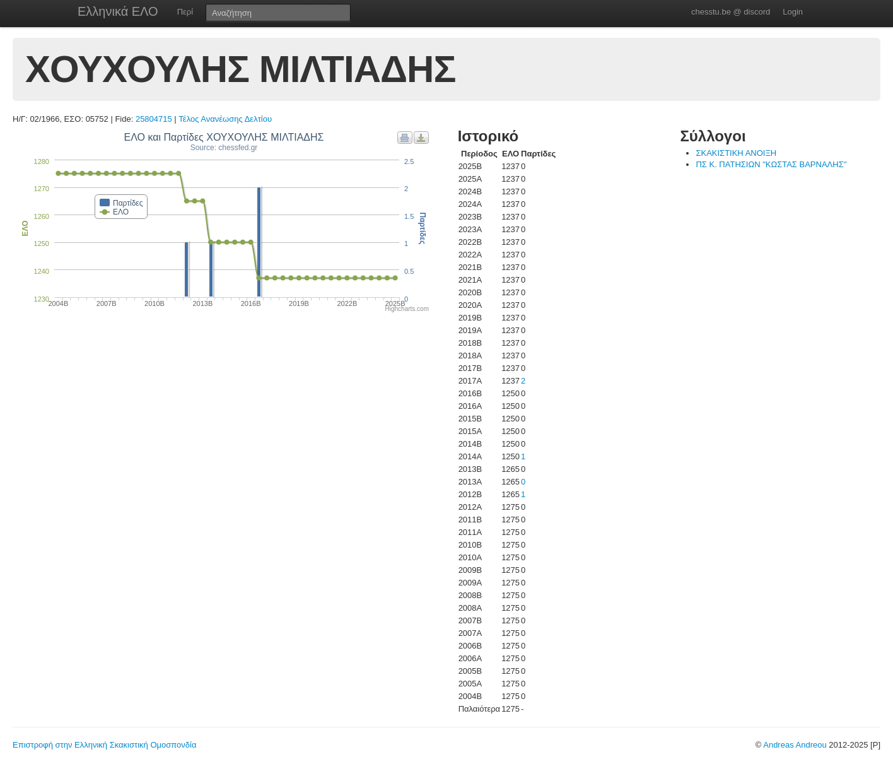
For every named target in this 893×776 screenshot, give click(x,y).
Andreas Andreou (794, 745)
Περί (185, 11)
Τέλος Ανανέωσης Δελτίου (225, 119)
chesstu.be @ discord (730, 11)
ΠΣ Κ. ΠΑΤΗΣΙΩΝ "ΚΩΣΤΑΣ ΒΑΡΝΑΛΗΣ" (771, 164)
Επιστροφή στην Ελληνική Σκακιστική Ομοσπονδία (104, 745)
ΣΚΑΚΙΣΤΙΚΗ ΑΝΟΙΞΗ (736, 153)
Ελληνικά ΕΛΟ (118, 11)
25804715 (154, 119)
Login (793, 11)
